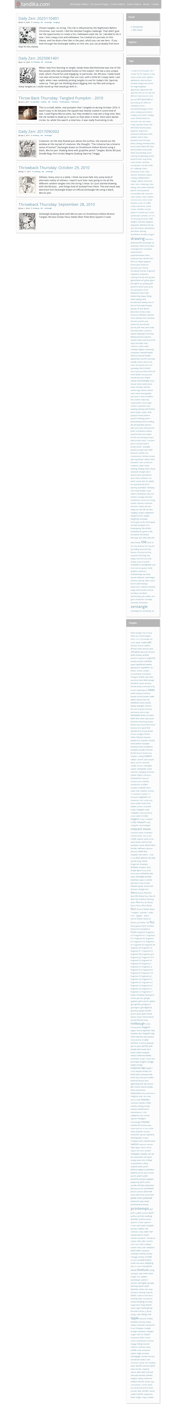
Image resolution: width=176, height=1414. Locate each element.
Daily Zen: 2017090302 (38, 131)
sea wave (140, 1263)
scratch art (148, 462)
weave (133, 1372)
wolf (138, 590)
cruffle (133, 839)
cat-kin (140, 765)
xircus (147, 1381)
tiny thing (142, 555)
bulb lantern (136, 743)
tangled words (137, 515)
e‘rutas (141, 883)
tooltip (133, 562)
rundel (133, 1247)
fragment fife (136, 954)
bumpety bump (137, 746)
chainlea (150, 772)
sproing (134, 487)
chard (133, 775)
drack (144, 861)
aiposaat (144, 652)
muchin (139, 1131)
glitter (137, 283)
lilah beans (148, 1084)
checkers (147, 775)
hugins (133, 1030)
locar (133, 1090)
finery (141, 896)
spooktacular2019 (141, 484)
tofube (150, 1318)
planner (151, 428)
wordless (134, 593)
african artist (136, 648)
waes (133, 1366)
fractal (145, 268)
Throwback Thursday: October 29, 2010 (53, 167)
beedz (133, 705)
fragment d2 (138, 944)
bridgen (140, 734)
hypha (149, 305)
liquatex (140, 337)
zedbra (134, 1394)
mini (145, 371)
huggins (146, 1027)
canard (140, 759)
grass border (145, 1010)
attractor (134, 121)
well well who (140, 1375)
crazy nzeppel (138, 822)
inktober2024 (141, 318)
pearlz (140, 1176)
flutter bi (147, 918)
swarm (149, 1304)
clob (137, 791)
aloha (133, 655)
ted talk (134, 525)
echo (149, 870)
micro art (147, 361)
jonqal (133, 1049)
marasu (145, 1099)
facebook (134, 258)
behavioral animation (139, 134)
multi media (142, 384)
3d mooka (145, 639)
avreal (133, 686)
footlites (150, 926)
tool (138, 558)
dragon (151, 234)
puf (151, 1209)
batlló (152, 696)
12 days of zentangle (140, 70)
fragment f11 (136, 951)
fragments (135, 274)
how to (151, 302)
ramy (141, 1231)
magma (134, 1096)
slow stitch (135, 478)
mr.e (147, 1128)
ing (144, 1036)
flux (152, 922)
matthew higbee (137, 349)
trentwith (141, 1325)
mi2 (145, 1112)
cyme (146, 839)
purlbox (134, 1216)
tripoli (147, 1334)
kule (138, 1074)
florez (149, 905)
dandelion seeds (137, 845)
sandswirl (145, 1250)
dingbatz (149, 222)
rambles (134, 1231)
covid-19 (141, 203)
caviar (133, 768)
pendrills (135, 1179)
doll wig (143, 231)
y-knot (144, 1384)
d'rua (151, 839)
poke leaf (149, 1194)
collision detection (144, 181)
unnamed (146, 1350)
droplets (142, 867)
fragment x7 (147, 988)
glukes (152, 1001)
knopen (139, 1071)
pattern (147, 415)
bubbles (144, 740)
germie (140, 998)
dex (145, 851)
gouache (134, 286)
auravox (148, 683)
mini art (151, 371)
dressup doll (136, 242)
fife (136, 896)
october (136, 399)
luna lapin (139, 343)
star (132, 490)
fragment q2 (146, 976)
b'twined (146, 686)
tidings (144, 1314)
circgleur (134, 787)
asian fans (149, 677)
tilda (145, 537)
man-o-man (135, 1099)
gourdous (135, 1010)
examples (148, 249)
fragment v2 (147, 982)
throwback (135, 534)
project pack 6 (143, 443)
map (146, 343)
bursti (133, 753)
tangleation (149, 512)
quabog (148, 1216)
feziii (132, 896)
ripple (133, 1241)
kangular (146, 1052)
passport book (137, 415)
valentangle (150, 577)
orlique (149, 1160)
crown (151, 212)
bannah (134, 696)
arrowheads (136, 674)
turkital (150, 1341)
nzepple (143, 1154)
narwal (147, 1141)
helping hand (141, 299)
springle (150, 1283)
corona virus (136, 200)
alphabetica (135, 80)
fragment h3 (147, 960)
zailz (139, 1391)
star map (149, 1289)
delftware (142, 848)
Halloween (75, 102)
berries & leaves (138, 709)
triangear (140, 1328)
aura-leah (143, 680)
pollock (149, 431)
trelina (148, 1322)
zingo (144, 1397)
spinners (144, 1280)
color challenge (142, 184)
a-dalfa (144, 642)
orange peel (136, 1160)
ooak (143, 399)
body (145, 149)
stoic (140, 1298)
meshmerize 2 (137, 1112)
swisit (133, 1308)
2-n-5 (138, 639)
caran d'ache (136, 162)
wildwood (148, 1378)
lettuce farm (143, 1080)
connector (135, 800)
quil (145, 450)
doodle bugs (136, 861)
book (133, 153)
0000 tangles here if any (141, 633)
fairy (141, 258)
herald (133, 1020)
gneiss (138, 1004)
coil (149, 797)
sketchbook (146, 475)
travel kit (146, 562)
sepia (141, 465)
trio (141, 1334)
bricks (133, 734)
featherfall (148, 886)
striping (140, 1301)
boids (149, 149)
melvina (134, 1109)
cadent (148, 756)
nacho (140, 1141)
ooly (147, 399)
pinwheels (149, 1188)
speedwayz (135, 1280)
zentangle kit (136, 611)
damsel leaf (146, 842)
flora (144, 905)
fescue (140, 893)
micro (140, 362)
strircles (148, 1301)
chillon (146, 781)
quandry (134, 1219)
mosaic (134, 384)
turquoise (143, 568)
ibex (153, 1030)
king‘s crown (145, 1058)
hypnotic (146, 1030)
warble (139, 1365)
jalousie (150, 1043)
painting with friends (146, 409)
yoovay (134, 1391)
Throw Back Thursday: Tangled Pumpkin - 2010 (60, 98)
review (152, 456)
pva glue (140, 450)
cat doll (144, 165)
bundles (142, 750)
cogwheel (143, 797)
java (146, 321)
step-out (150, 494)
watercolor (135, 587)
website (144, 587)
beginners (143, 131)
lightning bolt (137, 1083)
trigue (133, 1334)
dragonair (135, 864)
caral (146, 759)
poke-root (136, 1198)
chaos (144, 168)
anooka (134, 661)
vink (148, 1359)
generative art (137, 280)
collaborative (143, 177)
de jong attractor (140, 218)
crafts (148, 203)
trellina (133, 1325)
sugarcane (135, 1305)
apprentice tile (146, 89)
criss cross (147, 836)
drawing (36, 22)
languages (141, 333)
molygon (142, 1118)
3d (138, 74)
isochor (134, 1042)
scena (142, 1253)
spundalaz (142, 487)
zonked (150, 1397)
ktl (150, 1071)
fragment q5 (136, 979)
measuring (149, 349)
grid (135, 290)
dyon (139, 870)
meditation (135, 352)
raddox (141, 1228)
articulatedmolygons (139, 109)
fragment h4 (136, 963)
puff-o (133, 1213)
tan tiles (149, 509)
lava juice (144, 1077)
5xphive (146, 74)
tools (149, 558)
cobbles (143, 791)
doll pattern (149, 228)
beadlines (135, 702)
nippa (137, 1147)
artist (150, 109)
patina (140, 1172)
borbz (133, 724)
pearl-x (148, 418)
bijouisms (135, 140)
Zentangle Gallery (79, 4)
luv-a (153, 1093)
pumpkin (36, 102)
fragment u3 (136, 982)
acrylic (133, 77)
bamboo (146, 693)
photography (139, 425)
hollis (148, 1024)
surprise (140, 503)
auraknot (135, 683)
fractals (143, 271)
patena (134, 1172)
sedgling (149, 1263)
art (143, 92)
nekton (135, 1144)
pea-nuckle (149, 1172)
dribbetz (134, 867)
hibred (140, 1020)
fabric (147, 255)
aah (149, 642)
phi (132, 425)
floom (133, 905)
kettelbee (135, 1058)
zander (145, 1390)
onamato (138, 1157)
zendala (148, 599)
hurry (139, 1030)
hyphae (134, 308)
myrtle (143, 1134)
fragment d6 (136, 948)
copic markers (148, 197)
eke (151, 873)
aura (144, 121)
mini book (136, 374)
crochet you (143, 212)
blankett (134, 721)
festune (147, 892)
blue (152, 146)
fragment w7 (147, 985)
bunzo (149, 749)
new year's (135, 396)
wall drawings (142, 583)
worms (141, 1381)
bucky (152, 740)
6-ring (152, 74)
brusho (139, 159)
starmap (142, 1292)
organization (136, 403)
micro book (144, 368)
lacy (137, 1077)
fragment (151, 271)
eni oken (150, 246)
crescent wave (137, 832)
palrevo (134, 1169)
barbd (140, 696)
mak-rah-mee (145, 1096)
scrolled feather (144, 1260)
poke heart (140, 1194)
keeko (148, 1055)
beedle (148, 702)
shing (151, 1270)
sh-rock (137, 1266)
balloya (139, 693)
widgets (134, 1378)
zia (153, 611)
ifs (138, 308)
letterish (134, 1080)
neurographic (146, 393)
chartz (140, 775)
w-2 (147, 1362)
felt (147, 258)
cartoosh (145, 762)
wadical (152, 1362)
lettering (150, 333)
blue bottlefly (136, 149)
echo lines (135, 873)
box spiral (142, 728)
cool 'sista (144, 800)
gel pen (151, 277)
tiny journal (142, 552)
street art (145, 500)
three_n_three (145, 1311)
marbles (141, 1103)
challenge (138, 168)
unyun (133, 1353)
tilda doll (150, 537)
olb (149, 1154)
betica (140, 137)
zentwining (146, 611)
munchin (135, 1134)
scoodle (148, 1256)
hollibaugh (138, 1023)
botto (152, 724)
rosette (149, 1241)
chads (149, 769)
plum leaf (148, 1191)
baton (133, 699)
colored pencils (143, 190)
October (55, 102)
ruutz (139, 1247)
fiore (147, 896)
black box (135, 718)
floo (138, 902)
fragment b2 (140, 938)
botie (147, 724)
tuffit (142, 1337)
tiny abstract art (141, 546)
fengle (142, 889)
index (148, 312)
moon (152, 381)
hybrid (143, 305)
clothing (134, 178)
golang (146, 283)
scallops (135, 1253)
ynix (151, 1387)
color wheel (141, 187)
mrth (151, 1128)
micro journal (136, 371)
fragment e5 (147, 948)
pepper (150, 1179)
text (147, 525)
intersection (136, 1040)
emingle (140, 876)
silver (148, 472)
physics (148, 425)
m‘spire (145, 1138)
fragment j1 (147, 963)
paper (138, 412)
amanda (134, 83)
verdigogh (136, 1356)
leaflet (151, 1077)
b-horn (133, 690)
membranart (143, 1109)
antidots (148, 661)
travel (139, 562)
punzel (145, 1213)
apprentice (135, 89)
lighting (134, 337)
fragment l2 (135, 976)
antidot (140, 661)
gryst (139, 1013)
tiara (141, 537)
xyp (152, 1381)
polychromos (136, 434)
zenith (140, 1394)
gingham (134, 1001)
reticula (145, 456)
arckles (146, 670)
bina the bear (144, 140)
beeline (148, 706)
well (143, 1372)
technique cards (138, 522)
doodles (144, 234)
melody (134, 1106)
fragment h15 (148, 957)
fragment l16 (147, 973)
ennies (148, 876)
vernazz (151, 1356)
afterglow (135, 651)
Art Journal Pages (99, 4)
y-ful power (136, 1384)
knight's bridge (147, 1061)
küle (151, 1074)
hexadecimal (136, 302)
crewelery (148, 832)
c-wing (140, 756)
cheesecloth (136, 778)
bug (144, 159)
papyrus (142, 1169)
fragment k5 (136, 973)
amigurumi (142, 83)
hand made (144, 293)
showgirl (134, 1273)
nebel (152, 1141)
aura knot (134, 680)
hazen (139, 1017)
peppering (135, 1182)
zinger (138, 1397)
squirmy (134, 1289)
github (147, 280)
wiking (140, 1378)
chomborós (135, 784)
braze (150, 731)
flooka (150, 902)
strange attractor (145, 497)
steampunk (141, 494)
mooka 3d (135, 1125)
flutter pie (135, 922)
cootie (138, 803)
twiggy (134, 1344)
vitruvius (134, 1362)
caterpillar (148, 765)
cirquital (141, 787)
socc (138, 1276)
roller (143, 1241)
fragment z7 (147, 991)
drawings (144, 864)
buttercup (147, 753)
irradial (145, 1039)
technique (143, 519)
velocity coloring (137, 580)
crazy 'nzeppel (137, 809)
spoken (134, 1283)
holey (146, 1020)
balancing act (142, 690)
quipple (150, 1225)
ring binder (138, 459)
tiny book (143, 549)
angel (136, 86)
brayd (144, 731)
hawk (133, 299)
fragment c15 (139, 941)
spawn (144, 1276)
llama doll (142, 340)
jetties (145, 1045)
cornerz (140, 806)
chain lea (134, 772)
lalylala (134, 333)
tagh (138, 1308)
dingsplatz (135, 225)
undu (139, 1350)
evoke (149, 880)
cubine (140, 839)
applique (142, 86)
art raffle (144, 102)
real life (141, 453)
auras (141, 683)
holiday (43, 102)
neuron (142, 1144)
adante (147, 645)
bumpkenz (148, 746)
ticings (133, 1314)
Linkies (155, 4)
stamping (150, 487)
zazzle (152, 1391)
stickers (134, 497)
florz (133, 909)
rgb (132, 459)
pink (137, 428)
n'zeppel (134, 1141)
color (133, 184)
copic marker (136, 197)
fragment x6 (136, 988)
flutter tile (144, 922)
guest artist (143, 290)
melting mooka (144, 1106)
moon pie (135, 1128)
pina (136, 1188)
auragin (151, 680)
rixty (139, 1241)
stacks (141, 1289)
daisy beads (136, 842)
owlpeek (134, 1166)
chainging (142, 772)
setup (146, 465)
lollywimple (136, 1093)
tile (42, 22)
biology (139, 143)
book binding (141, 153)
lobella (143, 1087)
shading (141, 468)
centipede (141, 768)
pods (133, 1194)
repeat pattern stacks (140, 1235)
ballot (133, 693)
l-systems (147, 330)
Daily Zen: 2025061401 (38, 58)
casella (133, 765)
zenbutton (140, 599)
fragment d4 (150, 944)
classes (134, 175)
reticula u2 (151, 1238)
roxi (132, 1244)
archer (140, 670)
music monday (137, 387)
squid (141, 1286)
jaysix (139, 1046)
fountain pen (136, 268)
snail (145, 1273)
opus (149, 1157)
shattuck (143, 1270)
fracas (134, 932)
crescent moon (141, 829)
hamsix (134, 1017)
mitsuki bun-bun (137, 377)
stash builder (140, 490)
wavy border (136, 1369)
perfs (142, 1182)
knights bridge (137, 1065)
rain (146, 1228)
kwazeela (144, 1074)
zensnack (134, 602)
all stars (151, 652)
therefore (135, 1311)
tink (149, 1314)
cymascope (135, 215)
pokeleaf (147, 1198)
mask (141, 346)
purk (151, 1212)
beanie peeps (145, 127)
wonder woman (146, 590)
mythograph (136, 1137)
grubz (133, 1013)
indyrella (139, 1036)
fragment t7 (147, 979)
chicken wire (136, 781)
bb (148, 699)
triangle (147, 1328)
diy (152, 225)
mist (141, 1115)
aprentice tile (136, 92)
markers (134, 346)
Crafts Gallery (118, 4)
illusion (146, 308)
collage (134, 181)
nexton (150, 1144)
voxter (142, 1362)
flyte (144, 926)
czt (150, 215)
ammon (134, 658)
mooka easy (146, 1125)
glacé (140, 1001)
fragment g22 (148, 954)
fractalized (135, 271)
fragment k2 (148, 970)
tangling (56, 22)
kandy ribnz (146, 1049)
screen (134, 1260)
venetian (145, 1353)
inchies (143, 312)
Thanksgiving (64, 102)
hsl (135, 305)
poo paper (147, 434)
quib (139, 1225)
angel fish (151, 658)
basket (146, 696)
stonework (147, 1298)
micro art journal (137, 365)
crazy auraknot (145, 813)
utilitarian (140, 577)
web (139, 1372)
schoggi (134, 1257)
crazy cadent (136, 816)
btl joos (139, 737)
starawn (134, 1292)
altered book (146, 80)
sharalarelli (147, 1266)
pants (133, 412)
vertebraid (135, 1359)
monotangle (143, 380)
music (149, 384)
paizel (145, 1166)
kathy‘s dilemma (138, 1055)
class (147, 171)
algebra (150, 77)
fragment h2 (136, 960)
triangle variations (138, 1331)
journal (142, 324)
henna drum (148, 1017)
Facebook (137, 26)
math (146, 346)
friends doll (143, 277)
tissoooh (143, 1318)
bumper (146, 743)
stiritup (134, 1298)
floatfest (143, 899)
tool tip (143, 558)
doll (132, 228)
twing (139, 1344)
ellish (133, 876)
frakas (133, 995)
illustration (135, 312)
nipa (133, 1147)
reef (151, 1231)
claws (133, 791)
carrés (138, 762)
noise (142, 396)
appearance (136, 667)
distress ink (145, 225)
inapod (146, 1033)
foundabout (145, 929)
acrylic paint (141, 77)
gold (151, 283)
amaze (139, 655)
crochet (140, 209)
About (146, 4)
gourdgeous (146, 1007)
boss (139, 724)
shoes (152, 468)
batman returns (142, 124)
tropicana (135, 1337)
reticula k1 (141, 1238)
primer (134, 437)
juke (139, 1049)
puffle (138, 1213)
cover (144, 200)
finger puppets (144, 261)
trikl (138, 1334)
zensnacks (143, 602)
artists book (141, 118)
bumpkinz (135, 750)
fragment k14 (136, 970)
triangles (150, 1331)
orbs (143, 1160)
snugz (133, 1276)
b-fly (153, 686)
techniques (150, 522)
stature (140, 1295)
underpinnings (136, 574)
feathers (134, 889)
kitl (132, 1062)
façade (140, 886)
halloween (135, 293)
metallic (134, 362)
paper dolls (147, 412)
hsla (139, 305)
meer (148, 1102)
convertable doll (137, 193)
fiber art (134, 261)
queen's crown (137, 1222)
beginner (134, 131)
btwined (147, 737)
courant (147, 806)
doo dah (151, 858)
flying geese (136, 926)
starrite (149, 1292)
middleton (135, 1115)
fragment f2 (147, 951)
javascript (135, 324)
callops (133, 759)
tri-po (133, 1328)
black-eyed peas (147, 718)
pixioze (134, 1191)
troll (153, 565)
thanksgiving (136, 528)
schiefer (149, 1253)
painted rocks (144, 406)
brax (140, 731)
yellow (148, 596)
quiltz (143, 1225)
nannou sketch (147, 390)
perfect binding (147, 421)
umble (133, 1350)
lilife (132, 1087)
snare (150, 1273)
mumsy (146, 1131)
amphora (142, 658)
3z (141, 74)
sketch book (136, 475)
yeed (150, 1384)
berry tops (144, 712)
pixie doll (143, 428)
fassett (134, 886)
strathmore (135, 500)
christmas (135, 171)
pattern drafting (137, 418)
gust (144, 1013)
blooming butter (146, 721)
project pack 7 (137, 446)
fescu (134, 892)
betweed (135, 715)
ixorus (143, 1043)
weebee (151, 587)
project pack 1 (141, 440)
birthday (146, 143)
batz (145, 699)
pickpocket (149, 1185)
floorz (138, 905)
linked (137, 1087)
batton (139, 699)
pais (140, 1166)
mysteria (150, 1134)
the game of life (146, 531)
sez (132, 1266)
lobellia (150, 1087)
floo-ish (144, 902)
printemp (145, 1204)
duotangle (146, 242)
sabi (144, 1247)
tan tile (142, 509)
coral (143, 803)
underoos (142, 571)
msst (133, 1131)
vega (139, 1353)
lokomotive (140, 1090)
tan (137, 509)
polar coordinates (138, 431)
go (141, 283)
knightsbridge (138, 1067)
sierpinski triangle (138, 472)
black (138, 146)
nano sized (135, 393)
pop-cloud (144, 1201)
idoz (140, 1033)
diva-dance (142, 857)
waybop (145, 1369)
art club (148, 92)
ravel (146, 1231)
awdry (139, 686)
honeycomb (136, 1027)
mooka (145, 1121)
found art (145, 264)
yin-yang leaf (136, 1388)
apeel (133, 664)
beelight (140, 705)
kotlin (140, 330)
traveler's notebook (141, 564)
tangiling (134, 512)
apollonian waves (144, 664)
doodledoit (135, 234)
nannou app (135, 390)
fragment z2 (136, 991)
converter (149, 193)
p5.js (145, 403)
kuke (133, 1074)
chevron (145, 778)
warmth (146, 1366)
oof (144, 1157)
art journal (144, 99)
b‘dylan (134, 756)
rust (141, 462)
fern (151, 258)
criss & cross (136, 835)
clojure (149, 175)
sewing (134, 468)
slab (140, 1273)
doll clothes (139, 228)
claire (148, 787)
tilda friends (136, 542)
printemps (140, 1208)
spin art (145, 481)
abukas (134, 645)
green (141, 286)
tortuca (141, 1322)
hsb (132, 305)
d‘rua (144, 870)
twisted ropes (144, 1347)
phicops (140, 1185)
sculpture (134, 465)
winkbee (134, 1381)
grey (146, 286)
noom (143, 1147)
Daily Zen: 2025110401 (38, 18)
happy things (146, 296)
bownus (134, 728)
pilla (132, 1188)
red (146, 453)
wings (133, 590)
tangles (146, 515)
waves (152, 1365)
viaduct (143, 1359)
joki (151, 1046)
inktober (143, 314)
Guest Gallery (134, 4)
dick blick (141, 222)
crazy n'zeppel (146, 819)
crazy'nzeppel (144, 825)
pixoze (140, 1191)
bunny (149, 159)
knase (136, 1061)
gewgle (147, 998)
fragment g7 (136, 957)
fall (49, 102)
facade (147, 883)
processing (142, 437)
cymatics (144, 215)
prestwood (135, 1204)
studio (133, 503)
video (147, 580)
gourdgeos (135, 1007)
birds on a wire (147, 715)
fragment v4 (136, 985)
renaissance (136, 456)
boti (143, 724)
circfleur (144, 784)
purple (133, 450)
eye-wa (134, 883)
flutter (140, 918)
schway (141, 1257)
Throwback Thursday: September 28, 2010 (56, 204)
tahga (133, 509)
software (144, 478)
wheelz (149, 1375)
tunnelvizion (141, 1341)
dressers (149, 239)
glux (132, 1004)
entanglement (137, 249)
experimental (136, 252)
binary (133, 143)
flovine (140, 909)
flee (137, 899)
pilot (132, 428)
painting (134, 409)
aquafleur (145, 667)
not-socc (140, 1150)
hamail (149, 1013)
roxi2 (136, 1244)
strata (133, 1301)
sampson (150, 1247)
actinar (141, 645)
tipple (135, 1318)
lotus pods (146, 1093)
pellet (145, 1176)
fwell (147, 995)
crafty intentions (138, 206)
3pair (138, 642)
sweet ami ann (145, 506)
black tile (145, 146)
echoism (144, 873)
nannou (146, 387)
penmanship (136, 421)
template (141, 525)
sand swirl (136, 1250)
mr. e (142, 1128)
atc (148, 118)
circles (142, 171)
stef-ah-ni (148, 1295)
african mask (148, 648)
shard (147, 468)
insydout (150, 1036)
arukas (141, 677)
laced (133, 1077)
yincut (145, 1387)
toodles (134, 1321)
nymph (147, 1150)
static (134, 1295)
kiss (153, 1058)
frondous (140, 995)
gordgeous (146, 1004)
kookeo (146, 1071)
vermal (144, 1356)
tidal (138, 1314)
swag (142, 1305)
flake (133, 899)
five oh (152, 896)
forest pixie (135, 264)
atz (140, 121)
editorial (143, 246)
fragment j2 (147, 966)
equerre (142, 880)
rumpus (147, 1244)
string (152, 500)
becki (142, 702)
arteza (142, 105)
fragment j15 (136, 966)
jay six (133, 1046)
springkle (142, 1283)
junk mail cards (143, 327)
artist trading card (138, 112)
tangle (141, 512)
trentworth (150, 1325)
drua (149, 867)
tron (132, 568)
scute (133, 1263)
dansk (147, 845)
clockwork (142, 175)
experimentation (138, 255)
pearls (133, 1176)
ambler (145, 655)
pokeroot (135, 1201)
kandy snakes (136, 1052)
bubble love (135, 740)
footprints (135, 929)
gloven (146, 1001)
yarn (143, 596)
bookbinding (143, 156)
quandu (142, 1219)
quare (148, 1219)
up (144, 574)
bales (151, 690)
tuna (136, 568)
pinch (140, 1188)
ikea (141, 308)
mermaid (151, 359)
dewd (140, 851)
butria (139, 753)
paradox (150, 1169)
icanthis (134, 1033)
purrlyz (141, 1216)
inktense (134, 315)
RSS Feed (136, 29)
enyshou (134, 880)
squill (146, 1286)
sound (138, 481)
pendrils (142, 1179)
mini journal (146, 374)
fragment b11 (140, 935)
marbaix (134, 1103)
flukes (146, 909)
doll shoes (135, 231)
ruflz (142, 1244)
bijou (146, 137)
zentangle (48, 22)
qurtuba (134, 1228)
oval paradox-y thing (139, 1163)
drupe (133, 870)
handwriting (135, 296)
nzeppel (135, 1153)
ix (139, 1043)
